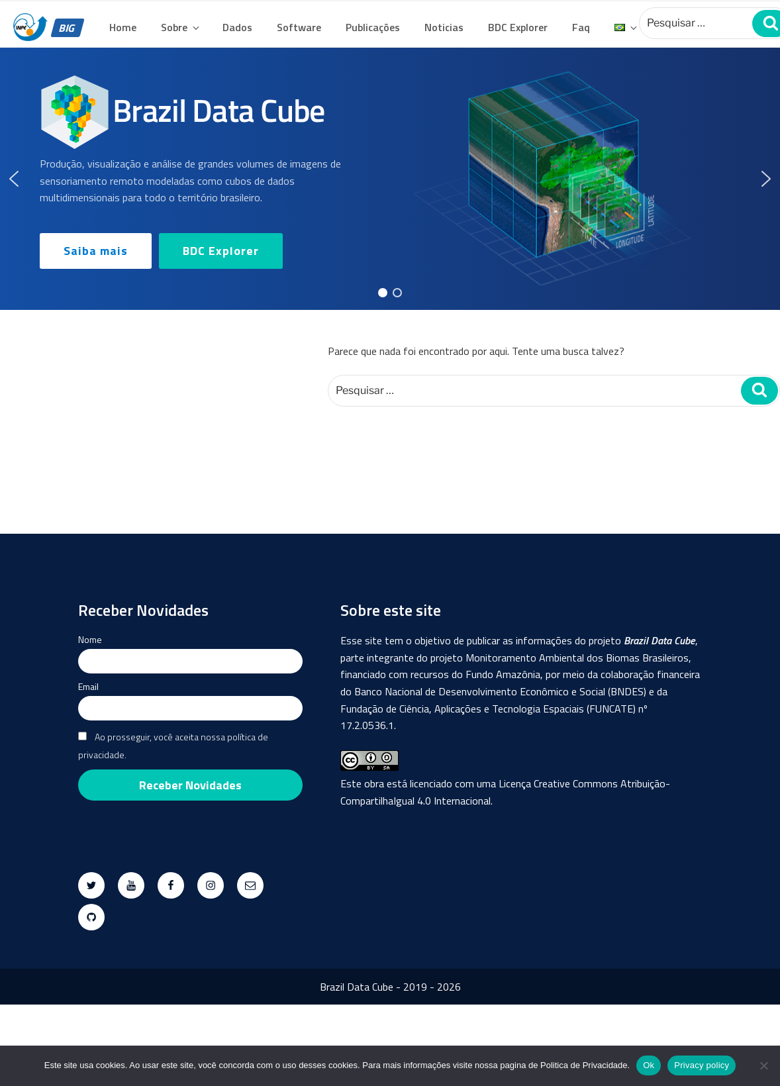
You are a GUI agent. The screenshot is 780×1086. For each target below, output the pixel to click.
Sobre (181, 27)
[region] (390, 179)
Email (88, 686)
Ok (648, 1065)
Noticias (443, 27)
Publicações (373, 27)
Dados (237, 27)
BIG (67, 28)
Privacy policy (701, 1065)
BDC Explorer (518, 27)
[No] (763, 1065)
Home (122, 27)
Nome (90, 639)
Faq (581, 27)
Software (299, 27)
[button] (13, 178)
